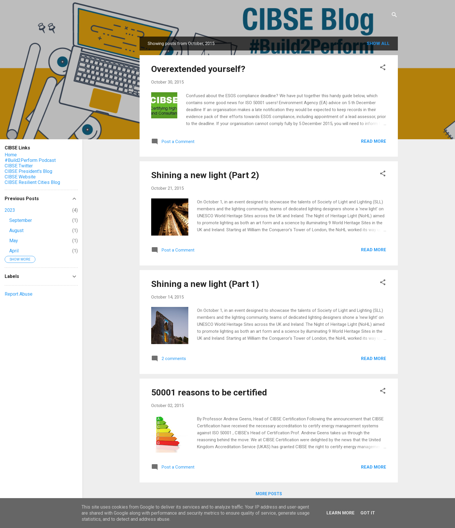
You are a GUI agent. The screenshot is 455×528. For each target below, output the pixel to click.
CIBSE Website (20, 177)
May (13, 240)
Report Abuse (18, 294)
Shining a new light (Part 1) (205, 284)
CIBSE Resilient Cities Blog (32, 182)
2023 (10, 210)
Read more (373, 141)
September (20, 220)
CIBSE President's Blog (28, 171)
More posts (269, 493)
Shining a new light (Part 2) (205, 175)
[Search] (394, 16)
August (16, 230)
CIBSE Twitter (19, 166)
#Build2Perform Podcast (30, 160)
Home (11, 155)
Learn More (340, 513)
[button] (382, 68)
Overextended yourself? (198, 69)
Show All (378, 43)
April (14, 251)
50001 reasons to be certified (209, 392)
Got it (367, 513)
